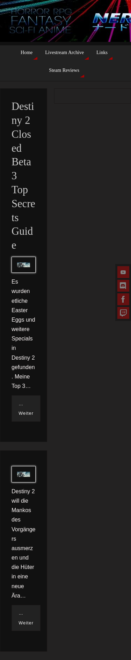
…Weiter (26, 408)
